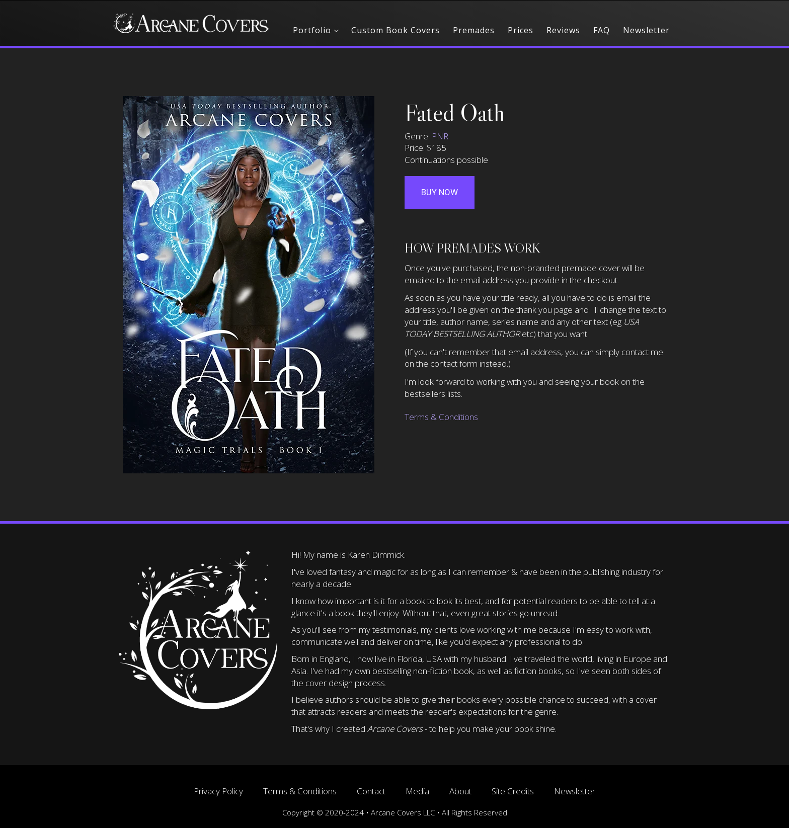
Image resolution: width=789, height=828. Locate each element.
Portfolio (312, 30)
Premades (474, 30)
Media (417, 791)
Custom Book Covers (395, 30)
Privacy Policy (218, 791)
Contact (371, 791)
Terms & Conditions (441, 417)
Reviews (563, 30)
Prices (520, 30)
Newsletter (646, 30)
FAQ (601, 30)
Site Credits (513, 791)
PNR (440, 136)
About (460, 791)
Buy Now (439, 192)
